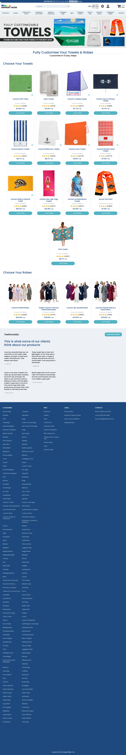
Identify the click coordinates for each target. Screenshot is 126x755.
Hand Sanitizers (27, 598)
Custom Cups (26, 466)
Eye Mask (6, 606)
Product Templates (50, 430)
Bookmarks (25, 682)
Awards (24, 573)
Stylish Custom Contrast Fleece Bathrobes (49, 309)
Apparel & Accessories (51, 13)
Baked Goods (26, 584)
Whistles (25, 704)
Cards (24, 617)
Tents (4, 649)
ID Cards (6, 491)
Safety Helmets (8, 689)
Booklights (25, 685)
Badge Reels (26, 551)
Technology (26, 667)
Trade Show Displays (10, 473)
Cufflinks (25, 671)
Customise (20, 113)
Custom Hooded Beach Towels (77, 200)
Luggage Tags (27, 548)
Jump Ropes (7, 714)
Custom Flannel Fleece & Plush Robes (106, 309)
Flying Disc (6, 451)
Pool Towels (63, 249)
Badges (24, 566)
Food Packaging (8, 470)
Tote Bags (6, 422)
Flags (23, 430)
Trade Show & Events (26, 13)
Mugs (24, 480)
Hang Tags (25, 562)
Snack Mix (25, 588)
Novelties (121, 13)
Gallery (46, 415)
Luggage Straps (27, 649)
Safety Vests (7, 696)
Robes (24, 462)
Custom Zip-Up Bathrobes (77, 308)
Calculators (26, 540)
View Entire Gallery (113, 334)
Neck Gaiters (26, 595)
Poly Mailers (7, 448)
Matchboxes (26, 631)
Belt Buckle (6, 566)
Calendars (6, 635)
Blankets (25, 555)
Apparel (24, 499)
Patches (5, 415)
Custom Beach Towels (20, 149)
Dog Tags (6, 671)
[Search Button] (68, 6)
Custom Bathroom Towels (48, 149)
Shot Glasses (7, 441)
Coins (5, 459)
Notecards (25, 537)
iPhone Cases (7, 718)
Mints (4, 577)
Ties (4, 562)
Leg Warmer (7, 598)
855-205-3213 (93, 6)
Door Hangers (7, 638)
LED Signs (25, 470)
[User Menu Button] (102, 6)
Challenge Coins (27, 459)
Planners (5, 667)
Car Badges (7, 656)
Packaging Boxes (8, 573)
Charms (5, 682)
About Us (47, 411)
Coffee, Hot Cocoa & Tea (11, 591)
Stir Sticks (25, 602)
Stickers (5, 437)
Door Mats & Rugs (9, 613)
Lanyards (25, 473)
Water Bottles (26, 484)
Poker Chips (26, 693)
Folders (24, 613)
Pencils (24, 558)
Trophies (5, 569)
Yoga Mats (6, 704)
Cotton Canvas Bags (29, 422)
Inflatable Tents (8, 653)
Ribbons (24, 455)
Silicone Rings (26, 646)
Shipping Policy (69, 422)
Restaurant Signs (28, 711)
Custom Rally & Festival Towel (20, 200)
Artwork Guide (48, 450)
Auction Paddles (27, 700)
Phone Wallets (7, 455)
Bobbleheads (7, 627)
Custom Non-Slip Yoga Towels (49, 200)
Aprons (24, 437)
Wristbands (6, 609)
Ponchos (25, 678)
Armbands (25, 696)
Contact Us (48, 422)
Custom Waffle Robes (20, 308)
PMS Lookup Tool (49, 433)
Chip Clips (25, 722)
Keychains (6, 444)
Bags (23, 419)
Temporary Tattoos (28, 517)
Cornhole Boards (27, 635)
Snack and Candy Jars (10, 580)
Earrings (24, 656)
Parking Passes (27, 642)
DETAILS (80, 1)
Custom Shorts (27, 513)
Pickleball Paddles (9, 555)
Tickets (5, 620)
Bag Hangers (26, 653)
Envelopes (6, 537)
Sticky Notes (26, 529)
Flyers (5, 540)
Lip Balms (6, 602)
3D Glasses (6, 722)
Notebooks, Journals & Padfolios (29, 521)
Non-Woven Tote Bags (29, 426)
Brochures (25, 675)
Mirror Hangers (27, 638)
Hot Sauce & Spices (9, 588)
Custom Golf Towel (20, 99)
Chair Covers (7, 617)
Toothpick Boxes (8, 631)
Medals (24, 526)
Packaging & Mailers (110, 13)
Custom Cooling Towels (77, 99)
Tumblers (6, 484)
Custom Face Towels (77, 149)
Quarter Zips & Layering (30, 509)
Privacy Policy (68, 411)
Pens (4, 477)
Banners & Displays (9, 430)
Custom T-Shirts (8, 502)
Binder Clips (26, 606)
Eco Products (7, 675)
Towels (5, 462)
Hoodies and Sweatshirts (11, 506)
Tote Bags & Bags (62, 13)
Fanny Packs (7, 624)
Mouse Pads (7, 411)
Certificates (26, 569)
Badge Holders (8, 551)
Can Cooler (26, 491)
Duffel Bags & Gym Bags (30, 624)
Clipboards (25, 609)
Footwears (25, 707)
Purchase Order (49, 426)
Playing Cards (26, 660)
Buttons (5, 480)
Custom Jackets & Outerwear (9, 518)
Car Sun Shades (27, 689)
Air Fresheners (7, 529)
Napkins (24, 441)
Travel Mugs (7, 488)
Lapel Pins (25, 415)
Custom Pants (7, 513)
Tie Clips (5, 646)
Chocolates (26, 580)
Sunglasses (7, 495)
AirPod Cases (7, 693)
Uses (45, 446)
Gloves (5, 526)
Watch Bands (26, 718)
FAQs (45, 419)
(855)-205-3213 (105, 411)
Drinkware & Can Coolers (39, 13)
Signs (71, 13)
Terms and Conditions (71, 419)
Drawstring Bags (8, 426)
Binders (5, 544)
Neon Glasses (26, 714)
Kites (4, 678)
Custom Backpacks (28, 620)
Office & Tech (90, 13)
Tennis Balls (6, 700)
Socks (5, 466)
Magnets (6, 548)
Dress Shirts (26, 506)
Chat (97, 8)
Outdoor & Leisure (99, 13)
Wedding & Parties (80, 13)
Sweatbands (7, 642)
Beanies (24, 444)
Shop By (15, 13)
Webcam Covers (28, 451)
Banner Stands (8, 433)
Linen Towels (49, 99)
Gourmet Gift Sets (9, 584)
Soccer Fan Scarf (105, 199)
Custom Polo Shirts (9, 509)
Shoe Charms (26, 544)
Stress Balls (6, 499)
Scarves (5, 558)
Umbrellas (6, 595)
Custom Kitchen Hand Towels (106, 150)
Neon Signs (26, 433)
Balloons (25, 488)
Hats (4, 419)
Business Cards (27, 533)
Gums (24, 591)
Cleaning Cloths (27, 627)
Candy (24, 577)
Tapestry (25, 664)
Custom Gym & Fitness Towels (105, 100)
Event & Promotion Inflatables (9, 661)
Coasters (25, 411)
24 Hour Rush (48, 442)
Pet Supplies (7, 707)
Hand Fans (25, 495)
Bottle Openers (27, 448)
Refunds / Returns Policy (72, 415)
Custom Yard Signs (28, 502)
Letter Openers (8, 685)
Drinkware (25, 477)
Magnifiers (6, 711)
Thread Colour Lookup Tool (51, 438)
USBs (4, 533)
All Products (5, 13)
